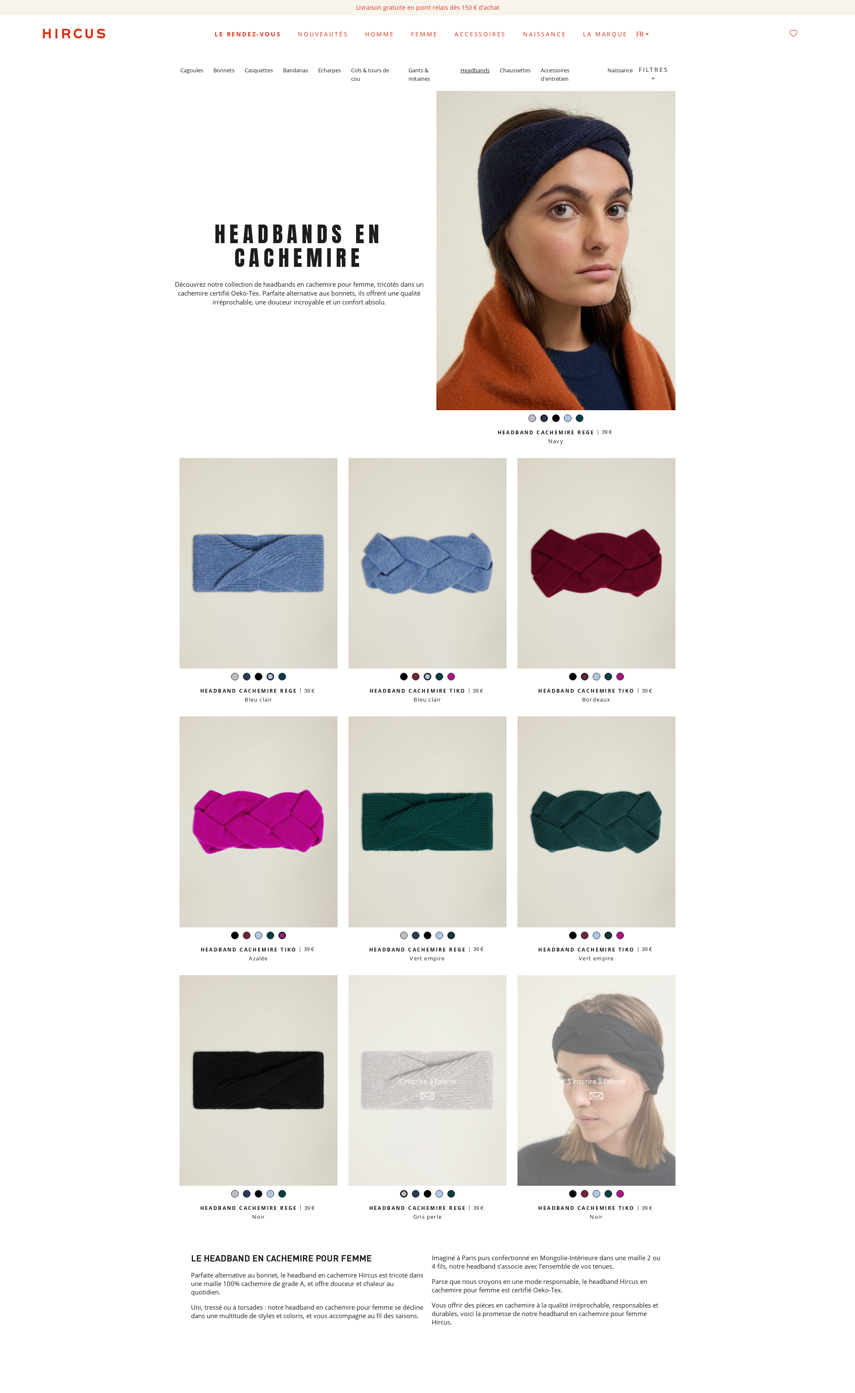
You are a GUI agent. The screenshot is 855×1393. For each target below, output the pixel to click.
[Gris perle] (532, 419)
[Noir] (556, 419)
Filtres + (654, 74)
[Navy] (544, 419)
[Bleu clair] (568, 419)
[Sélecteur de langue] (642, 34)
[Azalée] (451, 678)
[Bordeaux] (415, 678)
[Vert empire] (579, 419)
